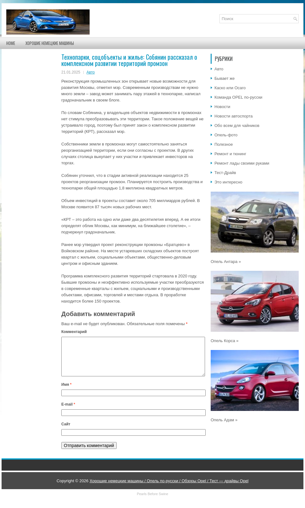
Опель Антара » (226, 261)
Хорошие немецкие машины (49, 43)
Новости (222, 106)
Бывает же (224, 78)
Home (10, 43)
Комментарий (74, 332)
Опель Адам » (224, 420)
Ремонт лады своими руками (241, 163)
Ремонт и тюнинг (230, 153)
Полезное (223, 144)
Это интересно (228, 182)
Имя (66, 392)
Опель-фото (225, 135)
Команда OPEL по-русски (238, 97)
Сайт (65, 431)
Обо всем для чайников (236, 125)
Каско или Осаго (230, 87)
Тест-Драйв (225, 172)
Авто (90, 72)
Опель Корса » (225, 340)
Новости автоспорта (233, 116)
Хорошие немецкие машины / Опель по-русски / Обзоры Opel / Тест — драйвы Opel (169, 488)
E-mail (68, 412)
